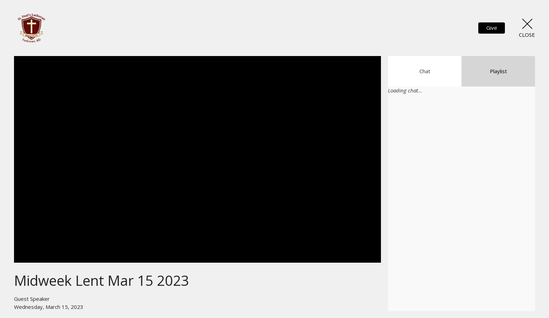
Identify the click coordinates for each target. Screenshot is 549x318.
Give (491, 27)
